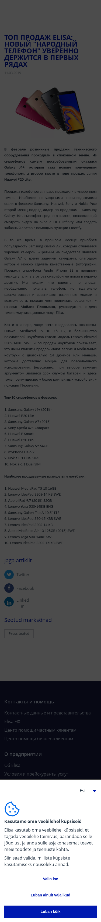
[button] (86, 790)
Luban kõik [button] (51, 911)
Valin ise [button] (50, 879)
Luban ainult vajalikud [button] (50, 895)
